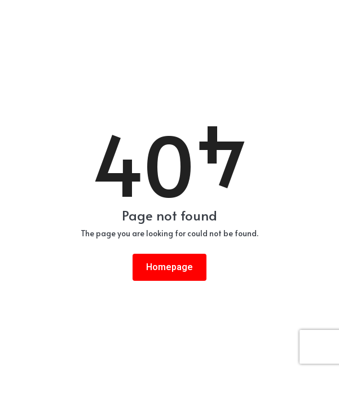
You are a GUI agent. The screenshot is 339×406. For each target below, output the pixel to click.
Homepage (169, 267)
